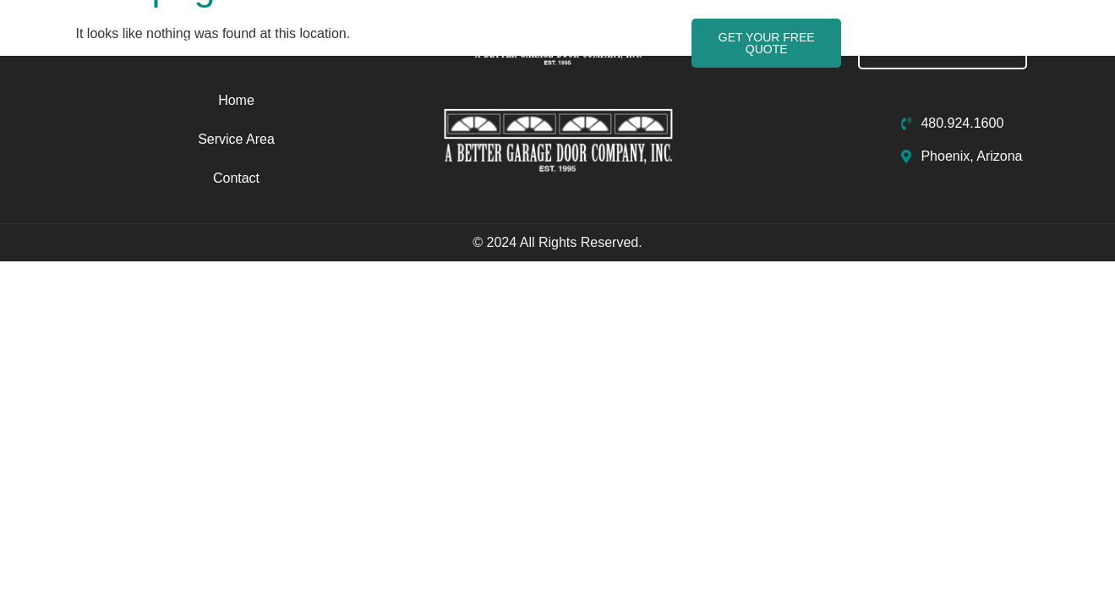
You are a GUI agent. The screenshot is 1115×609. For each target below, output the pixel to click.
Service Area (287, 43)
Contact (383, 43)
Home (197, 43)
